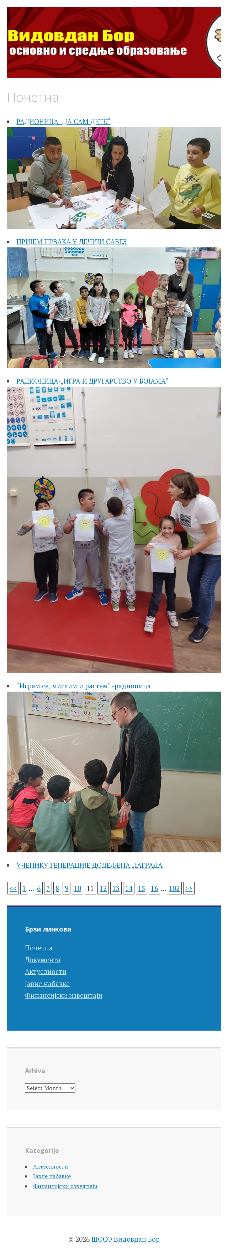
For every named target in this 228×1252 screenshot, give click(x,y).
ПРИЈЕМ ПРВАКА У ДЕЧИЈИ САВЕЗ (71, 241)
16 (154, 888)
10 (77, 888)
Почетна (39, 947)
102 (174, 888)
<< (13, 888)
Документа (42, 959)
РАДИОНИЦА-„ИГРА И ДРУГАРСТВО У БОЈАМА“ (92, 380)
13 (116, 888)
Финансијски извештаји (63, 995)
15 (141, 888)
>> (188, 888)
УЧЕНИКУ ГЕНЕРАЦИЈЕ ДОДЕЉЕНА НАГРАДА (89, 865)
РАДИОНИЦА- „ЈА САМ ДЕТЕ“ (63, 121)
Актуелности (46, 971)
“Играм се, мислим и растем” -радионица (83, 685)
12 (103, 888)
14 (128, 888)
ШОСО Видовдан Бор (125, 1239)
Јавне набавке (47, 983)
